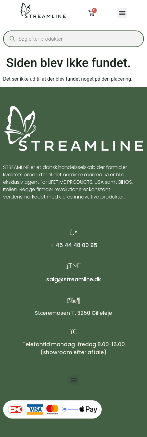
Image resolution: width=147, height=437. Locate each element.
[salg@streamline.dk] (73, 266)
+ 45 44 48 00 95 (73, 245)
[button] (122, 13)
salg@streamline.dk (73, 279)
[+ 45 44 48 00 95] (73, 232)
